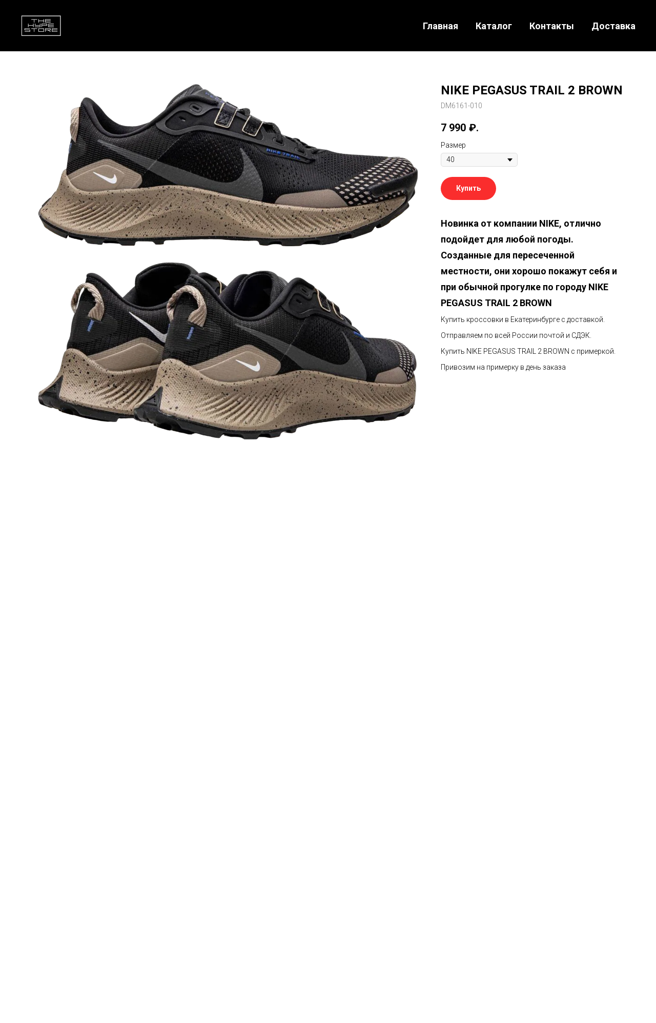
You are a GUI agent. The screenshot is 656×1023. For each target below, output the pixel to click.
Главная (440, 26)
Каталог (494, 26)
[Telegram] (569, 919)
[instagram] (300, 684)
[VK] (614, 919)
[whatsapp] (355, 684)
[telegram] (328, 684)
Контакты (551, 26)
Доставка (613, 26)
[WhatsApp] (591, 919)
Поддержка (424, 910)
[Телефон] (546, 919)
